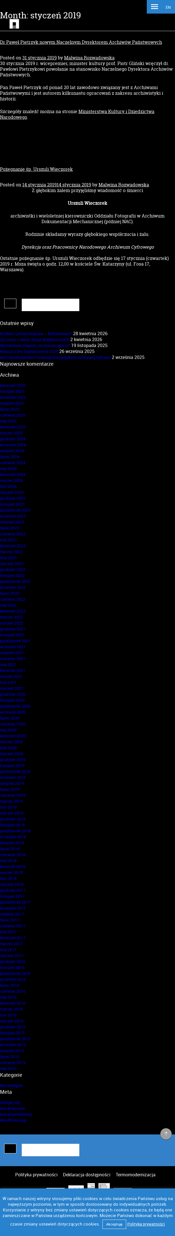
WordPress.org (13, 1120)
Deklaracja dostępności (86, 1175)
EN (168, 7)
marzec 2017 (11, 943)
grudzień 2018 (12, 819)
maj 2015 (8, 1068)
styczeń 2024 (11, 492)
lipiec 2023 (9, 528)
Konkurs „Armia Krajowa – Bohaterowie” (36, 333)
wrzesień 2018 (13, 836)
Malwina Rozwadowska (89, 58)
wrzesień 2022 (13, 587)
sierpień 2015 (12, 1050)
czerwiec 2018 (12, 854)
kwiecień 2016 (12, 1003)
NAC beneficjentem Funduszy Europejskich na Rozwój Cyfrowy (55, 357)
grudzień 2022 (12, 569)
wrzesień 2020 (13, 712)
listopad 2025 (12, 391)
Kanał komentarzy (16, 1114)
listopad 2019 (12, 765)
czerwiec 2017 (12, 926)
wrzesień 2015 (13, 1044)
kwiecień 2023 (12, 545)
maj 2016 (8, 997)
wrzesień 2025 (13, 397)
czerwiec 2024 (12, 462)
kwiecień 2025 (12, 427)
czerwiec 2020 (12, 724)
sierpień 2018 (12, 842)
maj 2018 (8, 860)
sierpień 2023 (12, 522)
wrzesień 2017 (13, 908)
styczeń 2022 (11, 623)
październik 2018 (15, 831)
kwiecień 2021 (12, 670)
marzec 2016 (11, 1009)
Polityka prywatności (36, 1175)
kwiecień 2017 (12, 937)
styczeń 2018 (11, 884)
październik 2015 (15, 1038)
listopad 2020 (12, 700)
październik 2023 (15, 510)
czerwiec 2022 (12, 599)
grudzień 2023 (12, 498)
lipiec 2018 (9, 848)
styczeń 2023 (11, 563)
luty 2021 (8, 682)
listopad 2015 (12, 1032)
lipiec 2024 (9, 456)
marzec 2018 (11, 872)
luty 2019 (8, 807)
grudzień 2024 (12, 439)
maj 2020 (8, 730)
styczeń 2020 (11, 753)
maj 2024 (8, 468)
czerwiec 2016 (12, 991)
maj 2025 (8, 421)
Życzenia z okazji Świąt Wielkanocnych (34, 339)
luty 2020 (8, 747)
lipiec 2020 (9, 718)
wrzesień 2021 (13, 646)
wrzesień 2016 (13, 979)
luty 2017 (8, 949)
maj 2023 (8, 539)
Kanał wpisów (12, 1108)
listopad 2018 (12, 825)
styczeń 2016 (11, 1021)
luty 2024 (8, 486)
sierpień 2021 (12, 652)
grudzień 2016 (12, 961)
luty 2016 (8, 1015)
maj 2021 (8, 664)
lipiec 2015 (9, 1056)
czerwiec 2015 (12, 1062)
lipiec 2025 (9, 409)
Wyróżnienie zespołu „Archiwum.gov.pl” (35, 345)
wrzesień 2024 (13, 444)
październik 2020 (15, 706)
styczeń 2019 (11, 813)
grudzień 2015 (12, 1027)
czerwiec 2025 (12, 415)
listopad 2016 (12, 967)
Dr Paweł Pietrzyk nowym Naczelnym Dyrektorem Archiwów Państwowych (81, 42)
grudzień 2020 (12, 694)
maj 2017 (8, 931)
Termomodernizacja (136, 1175)
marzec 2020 (11, 741)
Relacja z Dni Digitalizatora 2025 (29, 351)
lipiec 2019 (9, 789)
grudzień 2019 (12, 759)
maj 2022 (8, 605)
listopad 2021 (12, 635)
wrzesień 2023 (13, 516)
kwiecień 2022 (12, 611)
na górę (166, 1134)
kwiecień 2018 (12, 866)
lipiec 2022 (9, 593)
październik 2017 (15, 902)
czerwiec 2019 (12, 795)
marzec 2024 (11, 480)
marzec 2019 (11, 801)
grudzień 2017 (12, 890)
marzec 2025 (11, 433)
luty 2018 (8, 878)
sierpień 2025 (12, 403)
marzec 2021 (11, 676)
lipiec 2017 (9, 920)
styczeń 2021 (11, 688)
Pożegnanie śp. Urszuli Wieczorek (36, 169)
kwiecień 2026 (12, 385)
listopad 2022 (12, 575)
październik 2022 (15, 581)
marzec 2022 (11, 617)
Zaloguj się (9, 1102)
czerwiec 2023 (12, 534)
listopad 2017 (12, 896)
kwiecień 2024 (12, 474)
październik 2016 (15, 973)
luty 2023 (8, 557)
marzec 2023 (11, 551)
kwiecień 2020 (12, 735)
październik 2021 (15, 640)
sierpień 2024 (12, 450)
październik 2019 (15, 771)
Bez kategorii (11, 1085)
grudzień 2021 (12, 629)
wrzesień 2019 (13, 777)
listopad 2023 (12, 504)
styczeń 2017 (11, 955)
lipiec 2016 (9, 985)
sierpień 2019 (12, 783)
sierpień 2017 (12, 914)
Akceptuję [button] (114, 1224)
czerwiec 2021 (12, 658)
